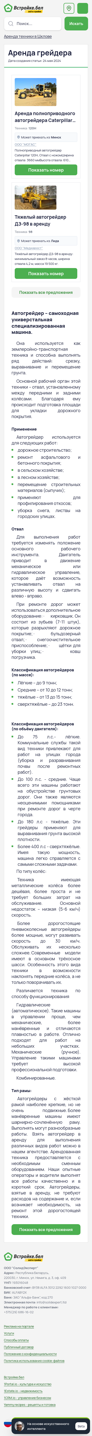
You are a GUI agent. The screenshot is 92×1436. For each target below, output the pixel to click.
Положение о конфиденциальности (30, 1354)
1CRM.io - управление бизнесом (27, 1397)
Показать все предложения (46, 292)
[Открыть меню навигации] (82, 8)
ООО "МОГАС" (25, 144)
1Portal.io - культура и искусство (28, 1384)
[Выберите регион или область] (69, 8)
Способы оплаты (16, 1340)
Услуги (9, 1333)
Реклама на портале (19, 1326)
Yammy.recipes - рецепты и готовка (29, 1404)
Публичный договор (19, 1347)
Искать (76, 23)
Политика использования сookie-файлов (34, 1360)
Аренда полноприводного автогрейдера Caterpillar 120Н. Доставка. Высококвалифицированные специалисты (46, 117)
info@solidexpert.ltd (51, 1302)
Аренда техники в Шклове (28, 36)
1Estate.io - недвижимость (23, 1391)
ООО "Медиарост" (29, 248)
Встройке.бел (14, 1377)
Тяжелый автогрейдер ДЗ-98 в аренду (40, 220)
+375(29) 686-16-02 (19, 1312)
